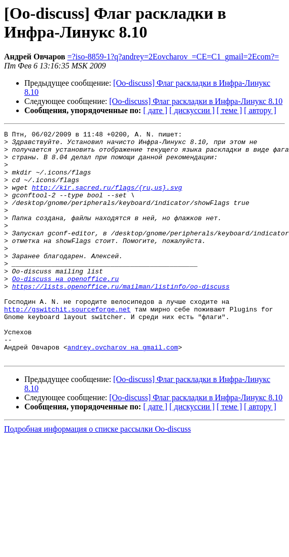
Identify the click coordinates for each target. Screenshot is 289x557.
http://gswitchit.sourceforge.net (67, 345)
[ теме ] (229, 110)
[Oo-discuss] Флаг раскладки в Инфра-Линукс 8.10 (196, 101)
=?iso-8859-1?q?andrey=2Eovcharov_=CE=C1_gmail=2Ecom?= (173, 56)
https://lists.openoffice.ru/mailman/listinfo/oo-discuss (121, 318)
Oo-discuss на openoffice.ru (65, 309)
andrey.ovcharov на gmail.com (122, 391)
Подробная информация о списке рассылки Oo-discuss (97, 474)
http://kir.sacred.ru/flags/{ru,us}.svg (107, 199)
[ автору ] (260, 110)
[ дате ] (155, 110)
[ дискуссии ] (191, 110)
